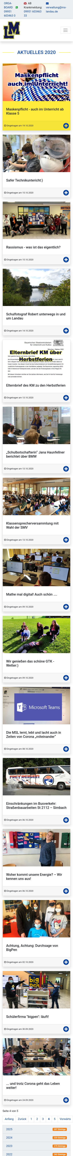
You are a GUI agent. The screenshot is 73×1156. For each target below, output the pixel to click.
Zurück (22, 1119)
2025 (9, 1129)
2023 (9, 1146)
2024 (9, 1137)
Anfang (9, 1119)
